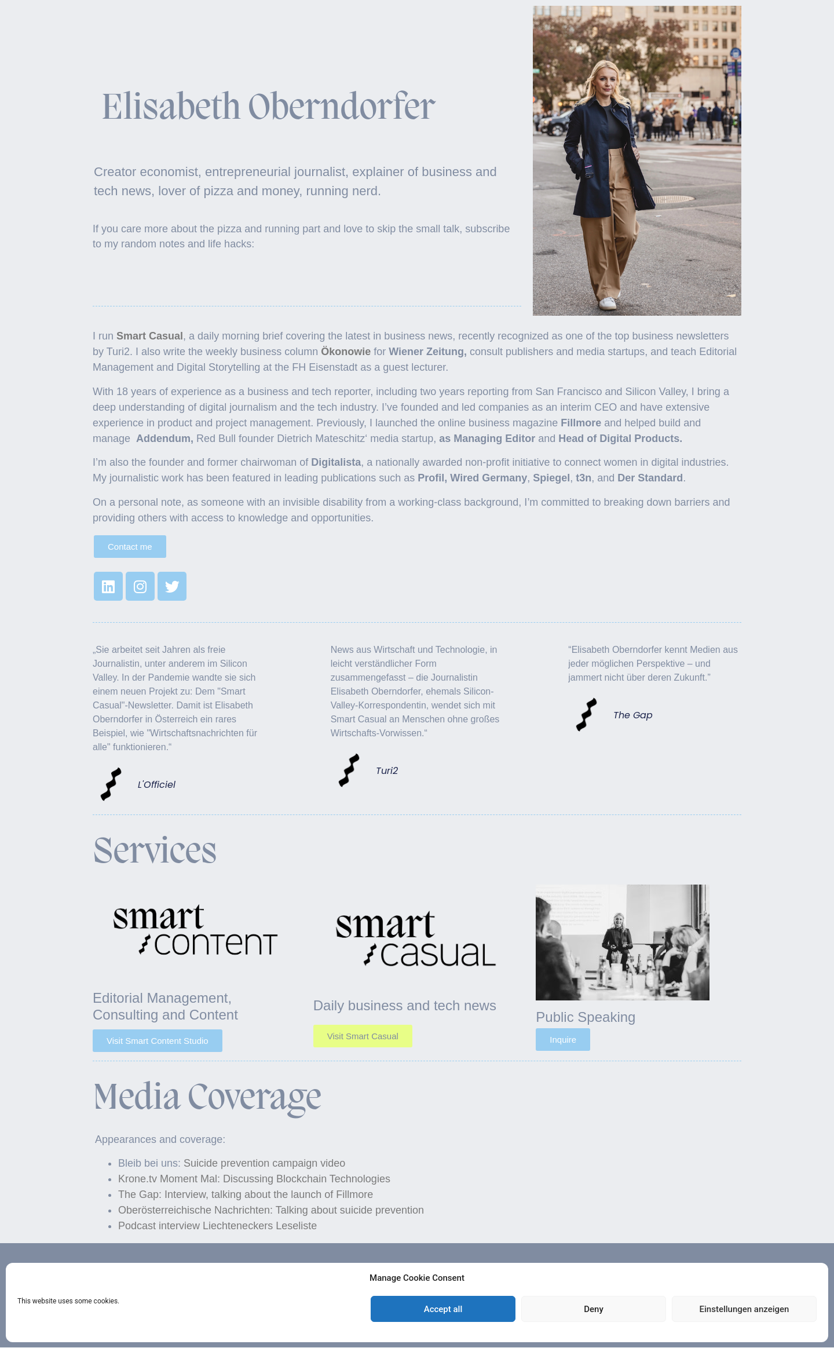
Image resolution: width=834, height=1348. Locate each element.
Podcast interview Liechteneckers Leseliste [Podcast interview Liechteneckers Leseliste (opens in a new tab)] (217, 1226)
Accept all (443, 1309)
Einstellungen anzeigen (744, 1309)
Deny (593, 1309)
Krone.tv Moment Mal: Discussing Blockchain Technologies (254, 1179)
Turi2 (387, 771)
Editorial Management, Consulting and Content (165, 1006)
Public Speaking (585, 1017)
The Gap (633, 716)
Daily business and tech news (404, 1005)
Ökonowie (346, 351)
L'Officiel (156, 785)
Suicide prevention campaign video (263, 1163)
